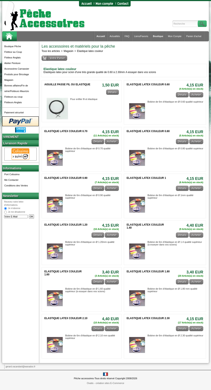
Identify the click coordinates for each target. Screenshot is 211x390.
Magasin (8, 80)
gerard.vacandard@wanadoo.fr (20, 366)
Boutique (158, 36)
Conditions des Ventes (16, 185)
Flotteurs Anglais (13, 102)
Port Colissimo (12, 174)
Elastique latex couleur (90, 51)
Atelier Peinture (12, 63)
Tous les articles (51, 51)
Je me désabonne (16, 212)
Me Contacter (11, 180)
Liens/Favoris (141, 36)
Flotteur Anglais (12, 57)
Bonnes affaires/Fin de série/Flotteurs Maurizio (16, 88)
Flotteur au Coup (13, 52)
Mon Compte (175, 36)
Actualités (115, 36)
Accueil (100, 36)
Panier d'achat (193, 36)
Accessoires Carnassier (16, 68)
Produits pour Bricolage (16, 74)
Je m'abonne (14, 208)
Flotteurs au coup (13, 96)
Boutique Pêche (12, 46)
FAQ (127, 36)
